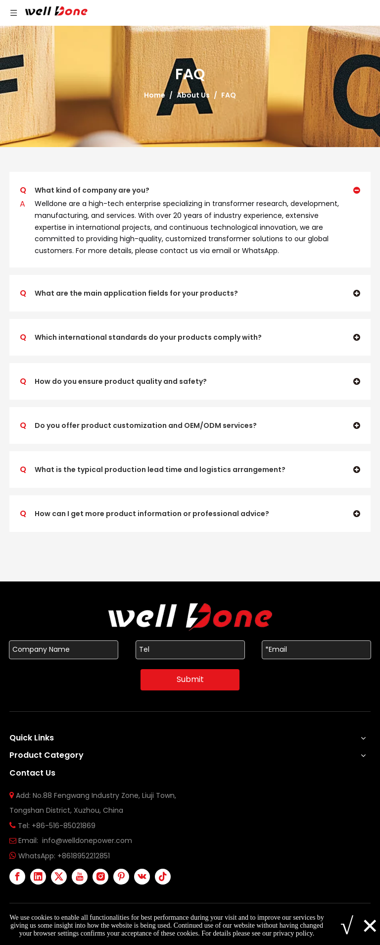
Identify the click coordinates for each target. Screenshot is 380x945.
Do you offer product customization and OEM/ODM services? (138, 425)
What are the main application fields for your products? (129, 293)
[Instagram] (100, 877)
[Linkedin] (38, 877)
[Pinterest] (121, 877)
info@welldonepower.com (87, 840)
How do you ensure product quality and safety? (113, 381)
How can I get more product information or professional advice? (144, 514)
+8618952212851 (83, 856)
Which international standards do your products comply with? (141, 337)
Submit (190, 679)
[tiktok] (163, 877)
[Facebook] (17, 877)
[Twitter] (59, 877)
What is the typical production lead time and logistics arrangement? (152, 469)
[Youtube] (80, 877)
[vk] (142, 877)
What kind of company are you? (84, 190)
